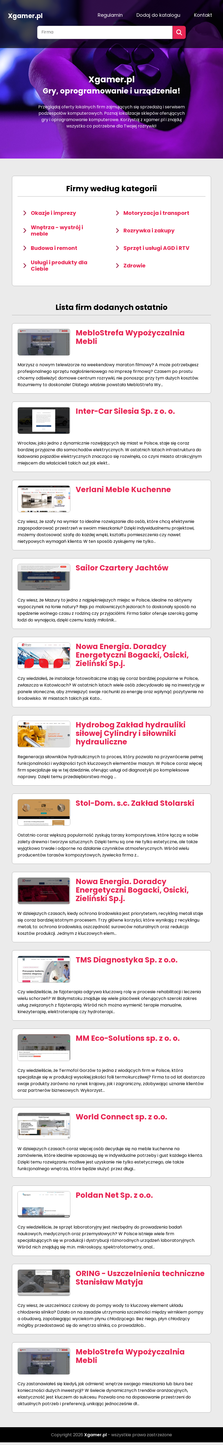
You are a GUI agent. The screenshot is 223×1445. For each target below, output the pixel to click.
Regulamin (110, 15)
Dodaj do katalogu (158, 15)
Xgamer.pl (25, 15)
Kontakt (203, 15)
